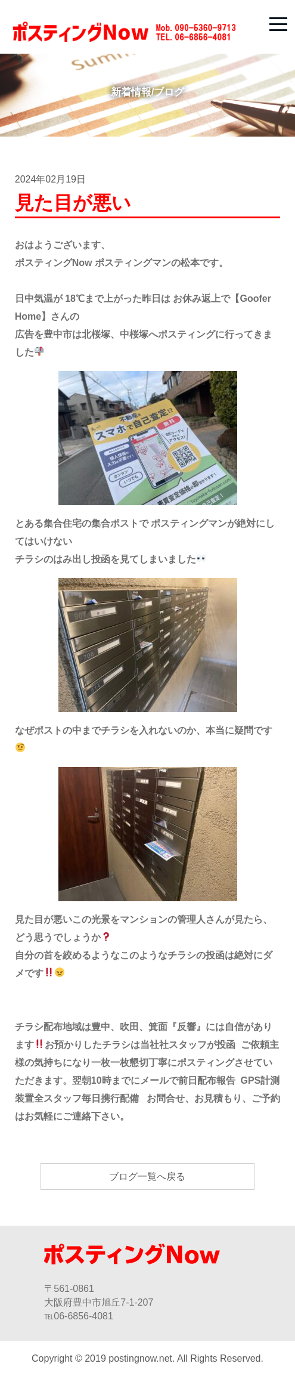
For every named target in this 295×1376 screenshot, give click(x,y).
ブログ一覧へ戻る (147, 1176)
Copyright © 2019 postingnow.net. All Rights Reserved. (147, 1358)
